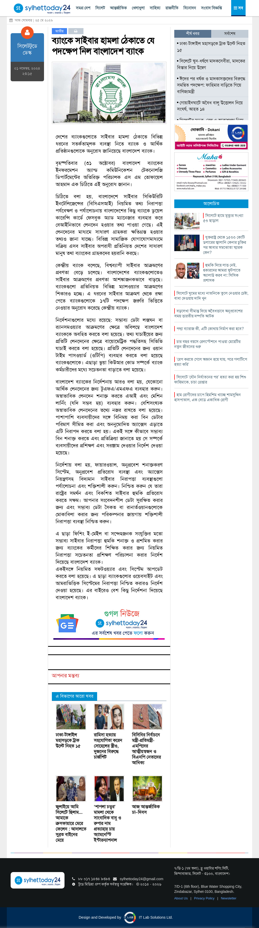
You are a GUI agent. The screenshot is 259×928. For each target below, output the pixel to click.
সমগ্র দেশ (83, 8)
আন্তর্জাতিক (118, 8)
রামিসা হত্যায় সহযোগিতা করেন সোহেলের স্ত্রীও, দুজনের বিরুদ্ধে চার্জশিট (108, 746)
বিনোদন (189, 8)
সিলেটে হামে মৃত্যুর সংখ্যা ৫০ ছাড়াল (223, 218)
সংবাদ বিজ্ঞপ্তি (211, 8)
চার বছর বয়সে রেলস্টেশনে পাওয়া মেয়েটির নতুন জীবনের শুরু (207, 344)
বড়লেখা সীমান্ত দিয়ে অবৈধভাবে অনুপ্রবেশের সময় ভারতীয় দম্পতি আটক (208, 313)
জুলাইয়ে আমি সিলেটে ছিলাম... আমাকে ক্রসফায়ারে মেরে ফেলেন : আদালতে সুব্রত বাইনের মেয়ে (71, 823)
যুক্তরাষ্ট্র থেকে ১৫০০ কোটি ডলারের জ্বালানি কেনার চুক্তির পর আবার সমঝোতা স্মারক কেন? (224, 245)
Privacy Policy (204, 898)
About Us (181, 898)
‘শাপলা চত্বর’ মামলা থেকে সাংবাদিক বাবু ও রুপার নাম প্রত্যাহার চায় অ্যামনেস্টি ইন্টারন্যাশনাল (107, 823)
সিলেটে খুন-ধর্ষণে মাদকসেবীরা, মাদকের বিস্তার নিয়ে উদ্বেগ (211, 64)
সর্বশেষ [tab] (229, 33)
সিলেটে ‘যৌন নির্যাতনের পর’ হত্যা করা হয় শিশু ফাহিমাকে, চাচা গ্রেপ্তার (210, 379)
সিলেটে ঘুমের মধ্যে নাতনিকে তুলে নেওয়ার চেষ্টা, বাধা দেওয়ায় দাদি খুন (211, 296)
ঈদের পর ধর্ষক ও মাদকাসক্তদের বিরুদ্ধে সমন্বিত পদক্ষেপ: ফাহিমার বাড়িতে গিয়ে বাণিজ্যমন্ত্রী (211, 85)
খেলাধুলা (138, 8)
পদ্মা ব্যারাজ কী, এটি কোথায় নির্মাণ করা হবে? (210, 328)
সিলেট (100, 8)
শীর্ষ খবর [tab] (192, 33)
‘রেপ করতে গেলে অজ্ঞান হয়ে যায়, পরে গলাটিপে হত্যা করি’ (210, 362)
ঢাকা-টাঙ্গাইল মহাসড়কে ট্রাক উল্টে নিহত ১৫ (68, 740)
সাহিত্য (155, 8)
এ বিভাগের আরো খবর (74, 696)
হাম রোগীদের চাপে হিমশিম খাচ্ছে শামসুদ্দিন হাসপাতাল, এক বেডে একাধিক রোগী (207, 397)
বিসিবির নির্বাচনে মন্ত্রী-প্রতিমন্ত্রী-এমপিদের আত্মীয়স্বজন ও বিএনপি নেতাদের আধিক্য (146, 749)
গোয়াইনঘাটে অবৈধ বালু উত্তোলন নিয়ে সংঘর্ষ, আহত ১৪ (210, 106)
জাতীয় (59, 31)
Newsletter (228, 898)
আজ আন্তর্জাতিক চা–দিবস (146, 809)
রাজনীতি (171, 8)
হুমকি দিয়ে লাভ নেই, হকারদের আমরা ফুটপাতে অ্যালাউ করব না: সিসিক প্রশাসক (222, 273)
